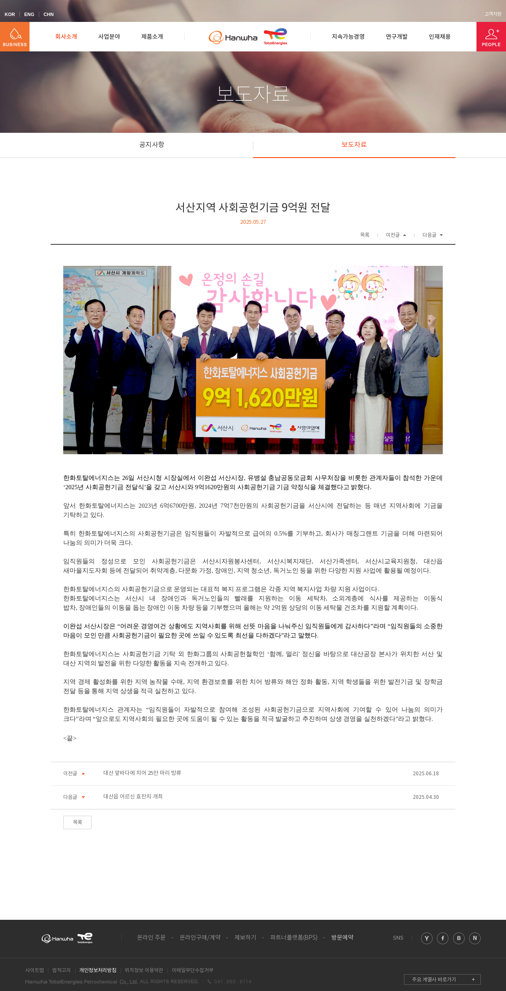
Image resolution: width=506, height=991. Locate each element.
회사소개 (66, 36)
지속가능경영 (348, 36)
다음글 (429, 235)
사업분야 (109, 36)
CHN (48, 14)
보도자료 (354, 145)
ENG (29, 14)
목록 (364, 235)
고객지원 (492, 14)
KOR (10, 14)
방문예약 (342, 938)
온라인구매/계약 (200, 938)
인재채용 (440, 36)
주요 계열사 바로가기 (434, 980)
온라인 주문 (151, 938)
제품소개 (152, 36)
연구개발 (397, 36)
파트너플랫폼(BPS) (294, 938)
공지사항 (151, 145)
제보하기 (245, 938)
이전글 (393, 235)
